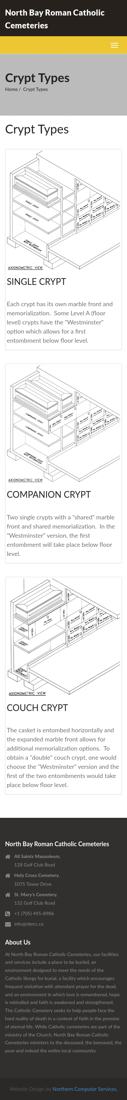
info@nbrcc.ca (28, 924)
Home (11, 89)
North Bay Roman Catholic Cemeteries (55, 19)
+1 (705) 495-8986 (34, 913)
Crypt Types (35, 89)
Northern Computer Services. (85, 1089)
